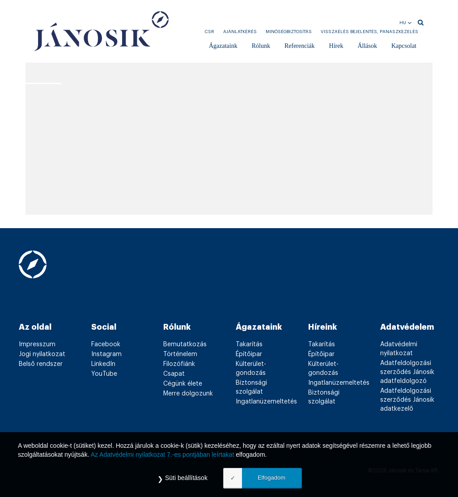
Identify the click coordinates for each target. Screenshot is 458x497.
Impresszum (37, 344)
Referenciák (299, 45)
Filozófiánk (179, 364)
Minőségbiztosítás (289, 32)
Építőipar (249, 354)
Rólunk (261, 45)
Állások (367, 45)
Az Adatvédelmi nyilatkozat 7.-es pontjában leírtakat (162, 454)
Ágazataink (223, 45)
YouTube (104, 374)
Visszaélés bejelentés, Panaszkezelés (369, 32)
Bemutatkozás (185, 344)
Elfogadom (271, 477)
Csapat (174, 374)
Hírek (336, 45)
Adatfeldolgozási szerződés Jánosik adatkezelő (407, 400)
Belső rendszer (41, 364)
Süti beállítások (186, 477)
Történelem (180, 354)
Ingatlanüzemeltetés (266, 402)
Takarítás (249, 344)
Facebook (105, 344)
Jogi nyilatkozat (42, 354)
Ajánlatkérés (240, 32)
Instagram (106, 354)
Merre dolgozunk (188, 394)
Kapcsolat (403, 45)
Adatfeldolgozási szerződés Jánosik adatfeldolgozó (407, 372)
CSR (209, 32)
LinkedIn (103, 364)
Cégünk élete (182, 384)
